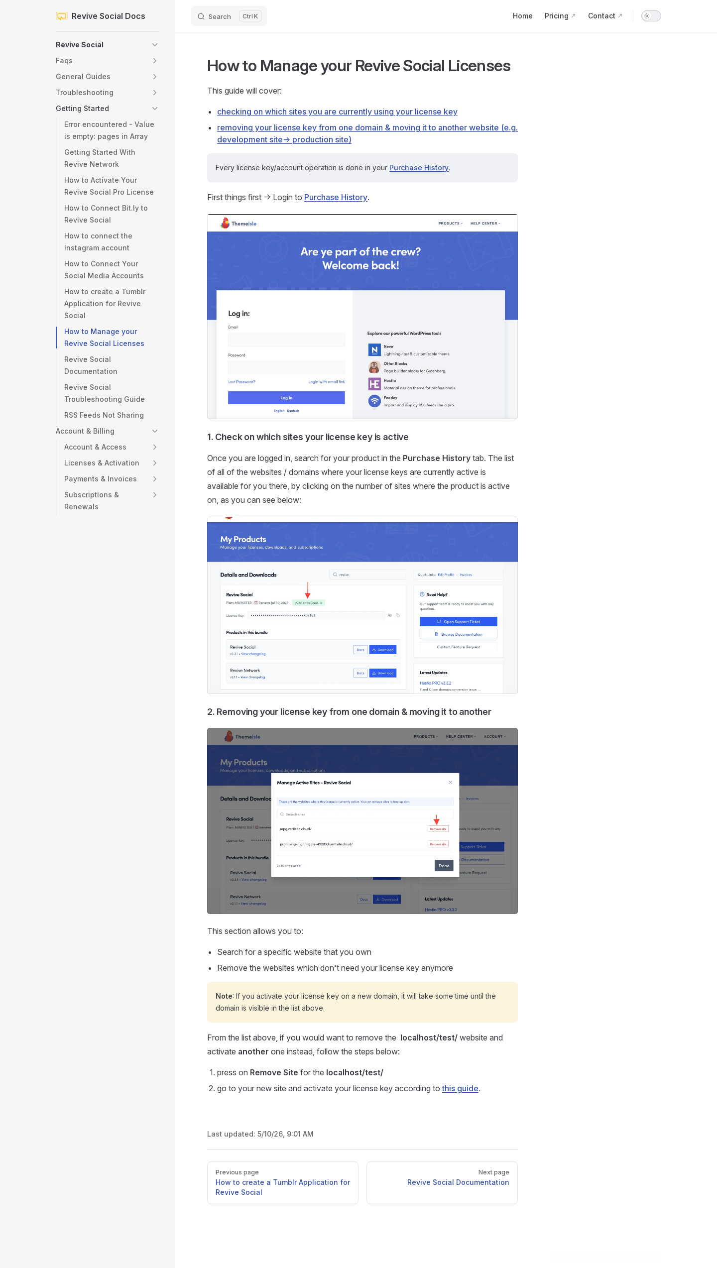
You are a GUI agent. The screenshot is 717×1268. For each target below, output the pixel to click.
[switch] (651, 15)
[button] (107, 45)
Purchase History (419, 167)
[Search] (229, 16)
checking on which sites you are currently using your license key (337, 111)
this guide (460, 1088)
